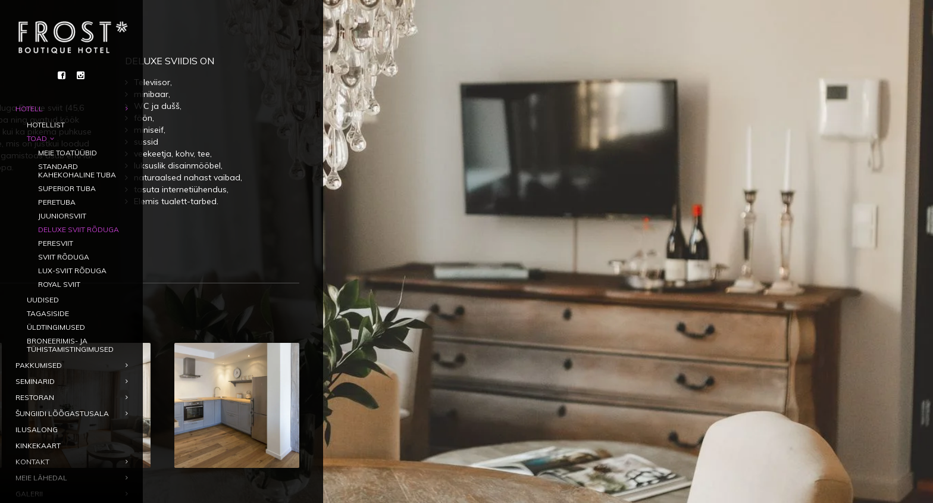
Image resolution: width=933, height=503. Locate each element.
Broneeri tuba (308, 217)
